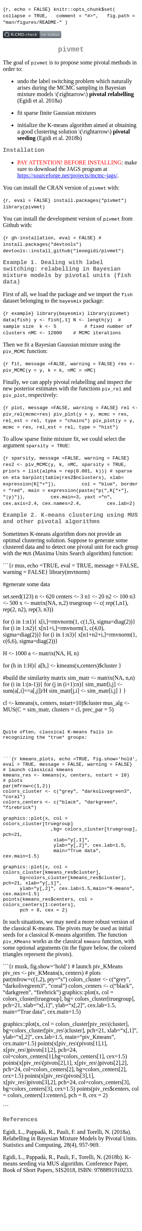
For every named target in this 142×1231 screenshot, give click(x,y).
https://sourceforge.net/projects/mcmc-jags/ (67, 178)
